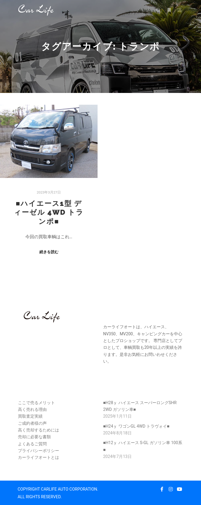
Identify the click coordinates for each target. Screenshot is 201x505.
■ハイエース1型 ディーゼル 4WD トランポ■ (49, 212)
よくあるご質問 (32, 443)
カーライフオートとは (38, 457)
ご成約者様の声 (32, 423)
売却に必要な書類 (34, 436)
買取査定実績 (30, 416)
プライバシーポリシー (38, 450)
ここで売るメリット (36, 402)
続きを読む (48, 252)
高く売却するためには (38, 430)
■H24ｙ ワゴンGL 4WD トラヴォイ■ (136, 426)
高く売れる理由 (32, 409)
